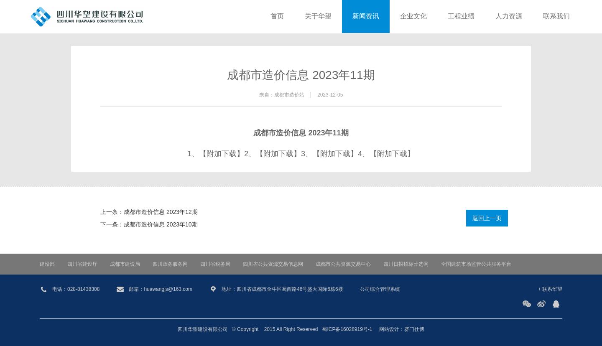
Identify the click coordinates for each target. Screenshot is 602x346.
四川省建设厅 (82, 264)
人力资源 (508, 16)
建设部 (47, 264)
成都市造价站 (289, 95)
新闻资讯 (365, 16)
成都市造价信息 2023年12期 (161, 212)
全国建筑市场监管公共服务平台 (476, 264)
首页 (277, 16)
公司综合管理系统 (380, 289)
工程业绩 (461, 16)
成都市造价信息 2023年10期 (161, 224)
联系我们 (556, 16)
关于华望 (318, 16)
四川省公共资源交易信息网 (273, 264)
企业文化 (413, 16)
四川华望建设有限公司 (203, 329)
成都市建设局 (125, 264)
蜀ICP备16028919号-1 (347, 329)
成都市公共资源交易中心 (343, 264)
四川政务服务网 (170, 264)
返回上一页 (487, 218)
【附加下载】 (221, 154)
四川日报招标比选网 (406, 264)
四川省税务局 (215, 264)
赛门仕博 (414, 329)
